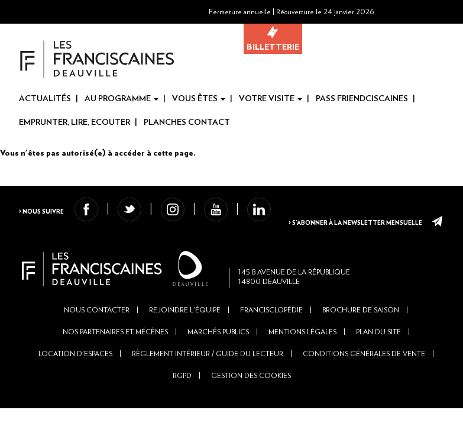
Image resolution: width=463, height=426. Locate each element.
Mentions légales (302, 383)
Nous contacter (96, 361)
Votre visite (270, 99)
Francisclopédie (271, 361)
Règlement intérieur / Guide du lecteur (207, 405)
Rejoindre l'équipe (185, 361)
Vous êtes (198, 99)
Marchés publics (218, 383)
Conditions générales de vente (364, 405)
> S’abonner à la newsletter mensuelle (346, 252)
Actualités (45, 99)
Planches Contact (187, 122)
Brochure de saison (360, 361)
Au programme (121, 99)
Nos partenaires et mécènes (115, 383)
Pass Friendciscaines (362, 99)
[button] (420, 12)
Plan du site (378, 383)
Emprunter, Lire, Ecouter (74, 122)
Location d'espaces (75, 405)
